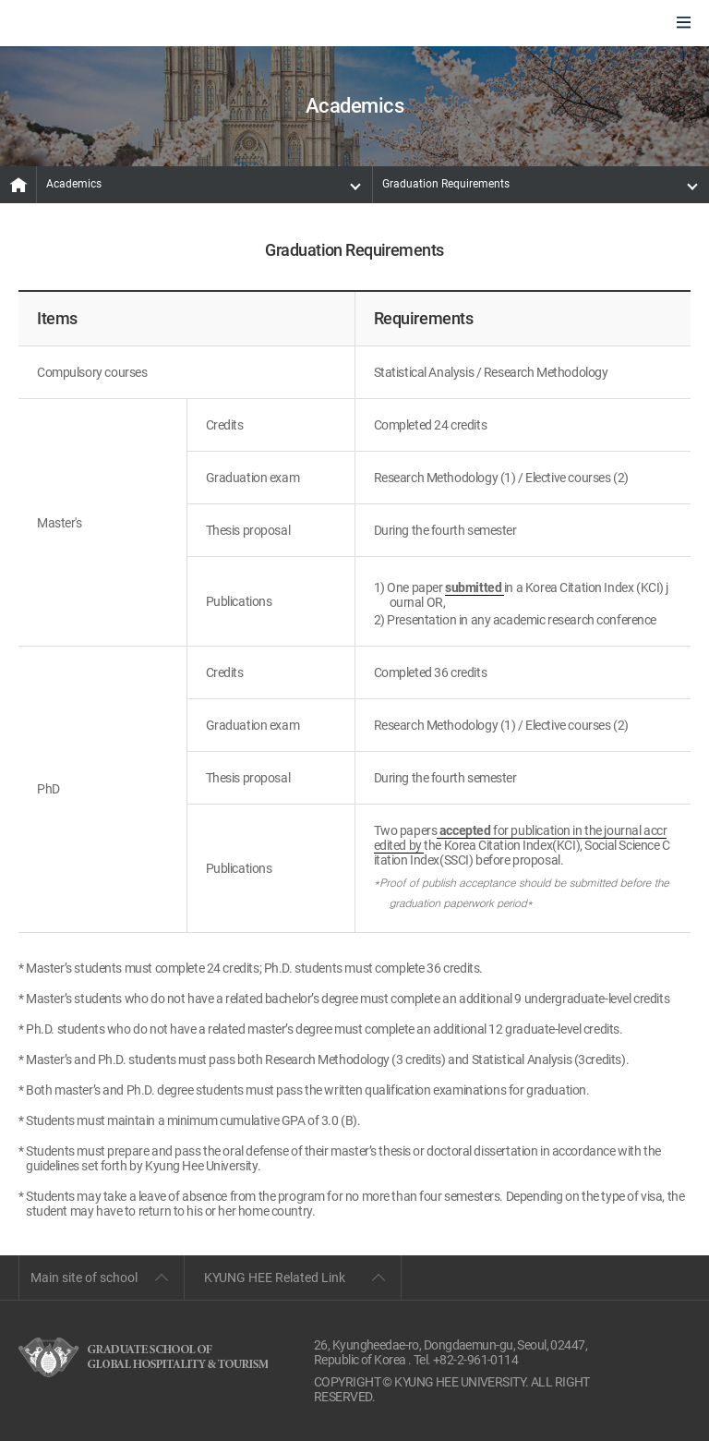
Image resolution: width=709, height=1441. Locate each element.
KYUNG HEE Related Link (274, 1277)
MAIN (18, 184)
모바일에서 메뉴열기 (684, 23)
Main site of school (84, 1277)
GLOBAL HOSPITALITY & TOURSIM (111, 24)
